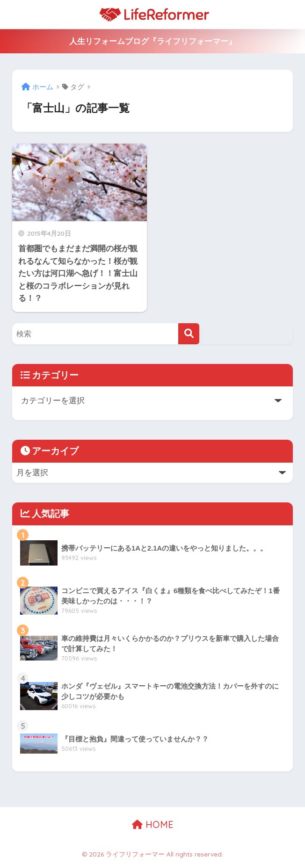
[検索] (188, 333)
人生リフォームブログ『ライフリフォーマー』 (152, 41)
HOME (153, 824)
